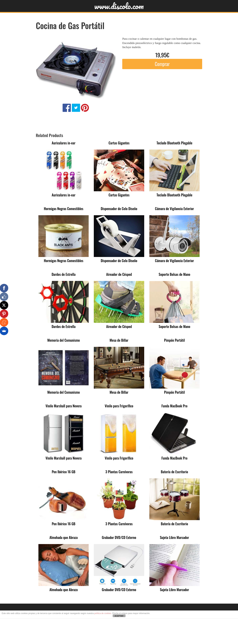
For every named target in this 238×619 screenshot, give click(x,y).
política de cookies (102, 613)
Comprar (162, 63)
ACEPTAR (119, 616)
